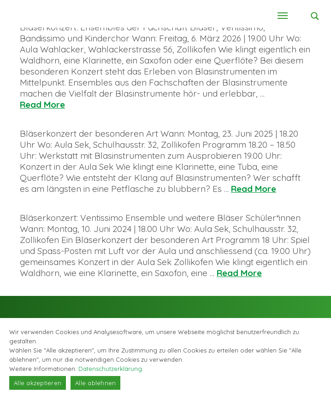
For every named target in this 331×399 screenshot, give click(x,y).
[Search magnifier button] (314, 16)
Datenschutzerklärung (110, 368)
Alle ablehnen (95, 383)
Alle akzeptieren (37, 383)
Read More (42, 104)
